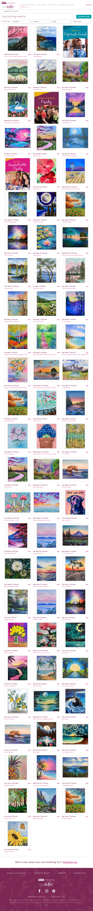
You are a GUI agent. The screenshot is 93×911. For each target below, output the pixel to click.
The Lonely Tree (66, 586)
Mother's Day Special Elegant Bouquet (15, 387)
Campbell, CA (24, 7)
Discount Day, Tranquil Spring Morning (15, 56)
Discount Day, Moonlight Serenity (43, 719)
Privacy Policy (37, 897)
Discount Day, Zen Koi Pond (41, 652)
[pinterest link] (53, 891)
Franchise (70, 5)
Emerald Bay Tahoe (67, 785)
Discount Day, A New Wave (41, 586)
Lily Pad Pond (37, 255)
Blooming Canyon (38, 818)
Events (32, 5)
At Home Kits (52, 5)
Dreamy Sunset (37, 553)
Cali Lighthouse (37, 56)
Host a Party (41, 5)
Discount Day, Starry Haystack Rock (72, 255)
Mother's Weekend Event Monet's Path (44, 354)
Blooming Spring (67, 89)
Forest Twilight (66, 321)
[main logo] (8, 2)
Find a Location (16, 873)
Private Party (42, 873)
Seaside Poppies (67, 222)
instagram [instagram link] (46, 891)
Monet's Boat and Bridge (69, 155)
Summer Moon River (68, 686)
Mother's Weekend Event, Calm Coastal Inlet (75, 354)
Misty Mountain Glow (10, 553)
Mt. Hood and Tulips (67, 553)
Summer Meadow (38, 321)
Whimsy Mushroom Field (11, 520)
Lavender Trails (37, 89)
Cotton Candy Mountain (69, 288)
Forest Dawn (65, 454)
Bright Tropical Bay (9, 686)
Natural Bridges (66, 487)
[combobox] (21, 21)
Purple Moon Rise (38, 222)
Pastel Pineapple (9, 785)
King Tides (65, 719)
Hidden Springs (8, 619)
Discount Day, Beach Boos (41, 785)
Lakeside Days (8, 288)
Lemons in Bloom (9, 719)
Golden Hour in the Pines (69, 421)
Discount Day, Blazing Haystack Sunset (44, 387)
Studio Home (24, 5)
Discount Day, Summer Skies (41, 520)
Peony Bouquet (9, 454)
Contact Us (58, 897)
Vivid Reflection (66, 122)
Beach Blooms (37, 686)
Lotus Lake (36, 752)
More (61, 5)
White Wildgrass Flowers (11, 586)
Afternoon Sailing (38, 288)
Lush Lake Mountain (10, 89)
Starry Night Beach (67, 752)
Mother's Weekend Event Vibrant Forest (16, 354)
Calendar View (84, 16)
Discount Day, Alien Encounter (71, 189)
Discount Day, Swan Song (11, 122)
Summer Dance (9, 851)
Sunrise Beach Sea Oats (11, 321)
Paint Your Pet (66, 520)
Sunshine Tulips (8, 652)
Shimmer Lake (8, 255)
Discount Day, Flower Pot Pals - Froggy (44, 454)
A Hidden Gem (66, 387)
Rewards (89, 5)
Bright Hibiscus (37, 189)
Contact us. (70, 862)
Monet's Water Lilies (10, 222)
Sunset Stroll (37, 155)
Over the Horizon (9, 155)
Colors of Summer (9, 818)
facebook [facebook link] (39, 891)
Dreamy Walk (37, 421)
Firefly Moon (65, 652)
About (62, 873)
